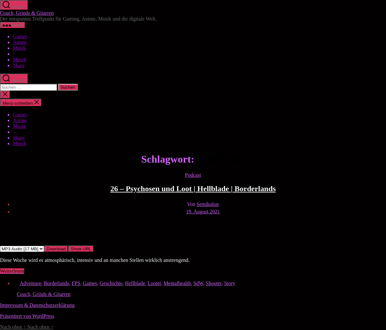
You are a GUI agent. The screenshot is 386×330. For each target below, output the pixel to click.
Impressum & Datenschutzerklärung (37, 305)
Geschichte (111, 283)
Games (20, 36)
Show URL (81, 248)
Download (56, 248)
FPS (76, 283)
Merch (19, 59)
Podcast (193, 175)
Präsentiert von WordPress (27, 316)
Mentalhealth (177, 283)
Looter (154, 283)
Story (229, 283)
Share (18, 65)
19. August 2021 (203, 211)
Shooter (213, 283)
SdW (198, 283)
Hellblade (135, 283)
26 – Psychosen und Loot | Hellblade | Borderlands (193, 188)
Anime (20, 42)
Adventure (30, 283)
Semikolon (207, 204)
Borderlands (56, 283)
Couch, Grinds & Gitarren (27, 13)
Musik (19, 48)
